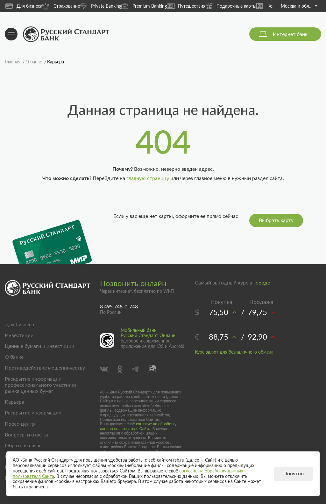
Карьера (14, 402)
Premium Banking (144, 6)
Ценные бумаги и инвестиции (39, 346)
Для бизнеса (23, 6)
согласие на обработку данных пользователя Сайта (138, 426)
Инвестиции (19, 335)
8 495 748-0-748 (119, 306)
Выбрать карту (276, 220)
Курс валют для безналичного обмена (234, 352)
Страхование (61, 6)
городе (261, 282)
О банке (14, 357)
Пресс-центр (20, 424)
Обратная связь (23, 445)
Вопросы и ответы (26, 434)
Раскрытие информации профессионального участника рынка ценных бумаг (41, 385)
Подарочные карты (230, 6)
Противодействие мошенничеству (45, 368)
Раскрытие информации (33, 412)
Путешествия (186, 6)
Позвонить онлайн (133, 284)
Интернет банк (290, 34)
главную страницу (147, 178)
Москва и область (299, 6)
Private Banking (100, 6)
